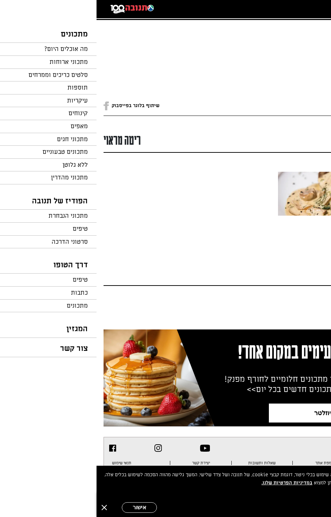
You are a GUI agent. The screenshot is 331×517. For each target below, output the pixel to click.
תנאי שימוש (25, 463)
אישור (43, 507)
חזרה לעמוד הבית (304, 36)
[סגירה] (8, 507)
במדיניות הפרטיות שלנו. (190, 482)
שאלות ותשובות (165, 463)
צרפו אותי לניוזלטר (243, 413)
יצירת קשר (104, 463)
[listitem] (109, 448)
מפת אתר (227, 463)
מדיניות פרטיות (303, 463)
